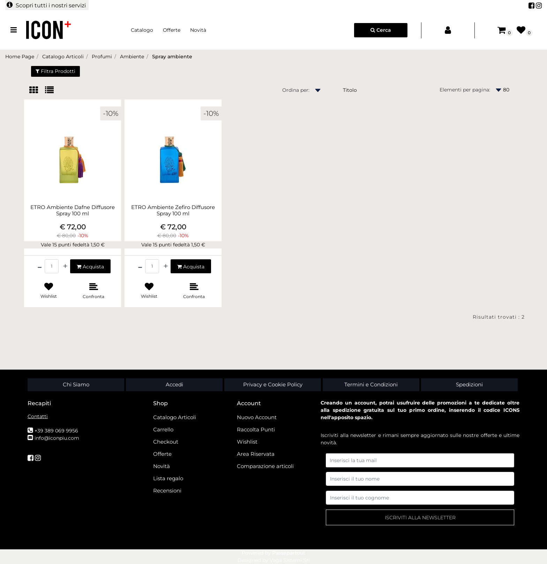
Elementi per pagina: (465, 90)
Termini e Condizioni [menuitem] (371, 384)
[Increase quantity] (65, 266)
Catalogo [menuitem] (142, 30)
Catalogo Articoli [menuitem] (174, 417)
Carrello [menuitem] (163, 429)
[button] (420, 517)
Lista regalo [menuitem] (168, 478)
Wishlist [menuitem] (247, 441)
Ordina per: (295, 90)
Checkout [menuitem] (165, 441)
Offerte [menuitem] (171, 30)
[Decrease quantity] (40, 266)
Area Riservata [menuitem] (256, 454)
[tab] (37, 90)
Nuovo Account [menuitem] (257, 417)
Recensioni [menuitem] (167, 490)
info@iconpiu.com (57, 438)
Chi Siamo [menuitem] (76, 384)
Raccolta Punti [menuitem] (256, 429)
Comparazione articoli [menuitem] (265, 466)
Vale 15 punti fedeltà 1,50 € (73, 245)
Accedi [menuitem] (174, 384)
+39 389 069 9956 (56, 431)
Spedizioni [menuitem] (469, 384)
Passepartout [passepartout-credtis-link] (288, 553)
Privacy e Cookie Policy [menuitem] (272, 384)
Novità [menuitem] (198, 30)
